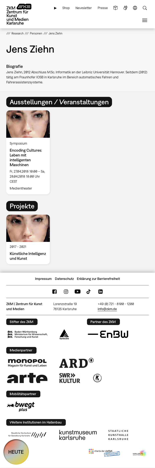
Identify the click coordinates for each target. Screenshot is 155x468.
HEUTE (16, 452)
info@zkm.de (107, 309)
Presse (103, 8)
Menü (145, 20)
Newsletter (83, 8)
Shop (66, 8)
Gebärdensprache (125, 7)
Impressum (43, 279)
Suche (145, 7)
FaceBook (54, 291)
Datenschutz (64, 279)
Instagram (66, 291)
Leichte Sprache (115, 7)
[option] (29, 152)
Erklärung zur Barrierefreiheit (98, 279)
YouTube (77, 291)
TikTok (89, 291)
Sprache (135, 7)
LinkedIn (100, 291)
